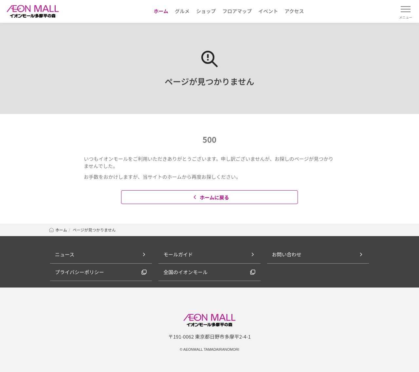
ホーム (57, 229)
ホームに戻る (210, 197)
